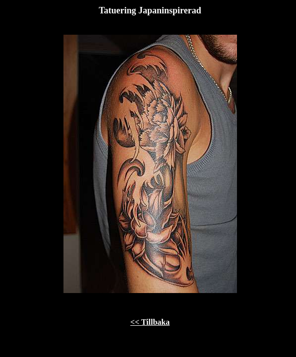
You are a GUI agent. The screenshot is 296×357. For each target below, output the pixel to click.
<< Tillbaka (150, 322)
